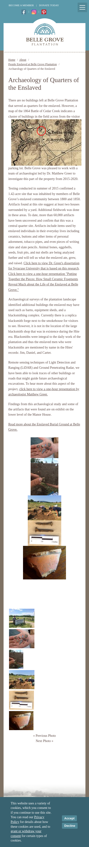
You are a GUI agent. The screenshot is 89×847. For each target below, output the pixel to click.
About (22, 59)
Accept (69, 818)
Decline (69, 825)
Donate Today (49, 5)
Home (11, 59)
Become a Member (21, 5)
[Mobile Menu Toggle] (82, 7)
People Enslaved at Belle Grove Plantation (32, 64)
